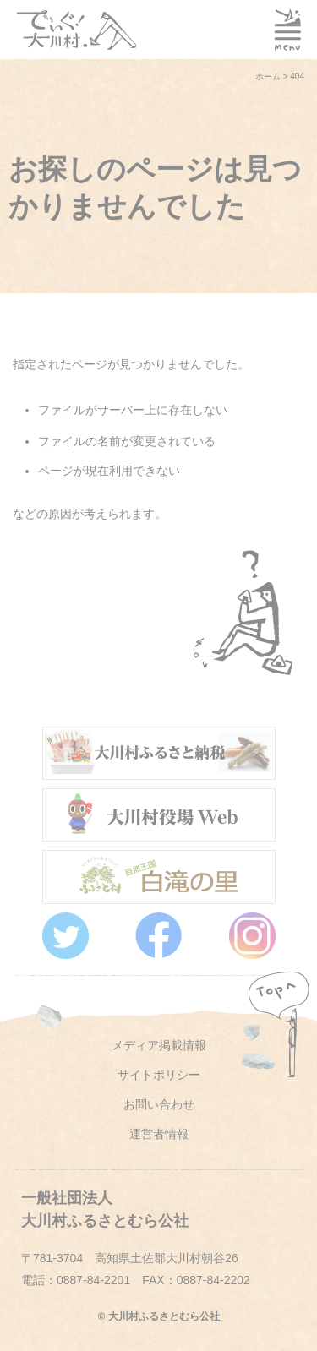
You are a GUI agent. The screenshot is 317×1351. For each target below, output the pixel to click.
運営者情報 (159, 1134)
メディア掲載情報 (159, 1045)
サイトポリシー (159, 1074)
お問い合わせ (158, 1104)
